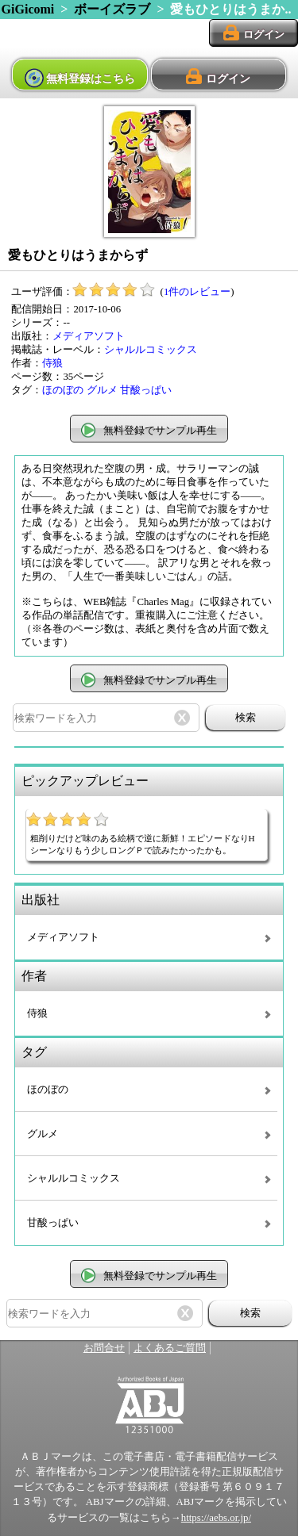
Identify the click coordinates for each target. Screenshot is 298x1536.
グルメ (102, 390)
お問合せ (104, 1348)
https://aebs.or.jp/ (216, 1517)
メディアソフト (88, 336)
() (153, 291)
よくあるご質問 (170, 1348)
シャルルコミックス (150, 349)
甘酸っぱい (146, 390)
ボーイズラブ (112, 9)
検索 (245, 717)
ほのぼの (62, 390)
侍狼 (52, 363)
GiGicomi (28, 9)
